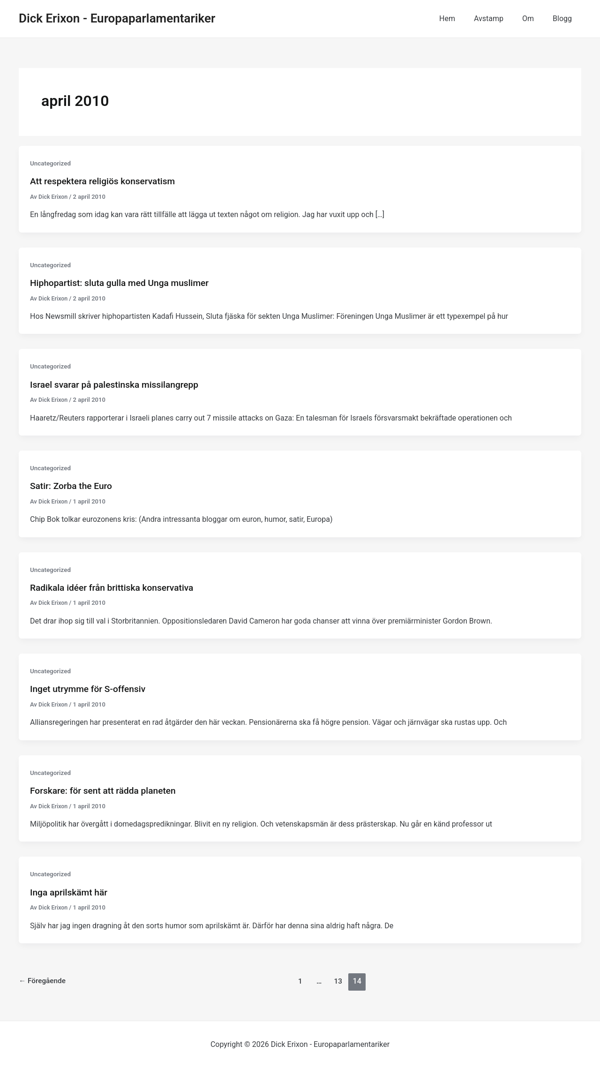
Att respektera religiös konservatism (106, 181)
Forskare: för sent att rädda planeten (106, 790)
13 (340, 981)
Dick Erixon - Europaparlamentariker (117, 18)
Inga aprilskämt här (70, 892)
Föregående (43, 981)
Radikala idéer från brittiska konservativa (115, 587)
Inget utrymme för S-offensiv (90, 688)
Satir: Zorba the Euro (73, 485)
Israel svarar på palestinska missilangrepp (118, 384)
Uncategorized (51, 163)
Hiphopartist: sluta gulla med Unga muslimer (123, 282)
